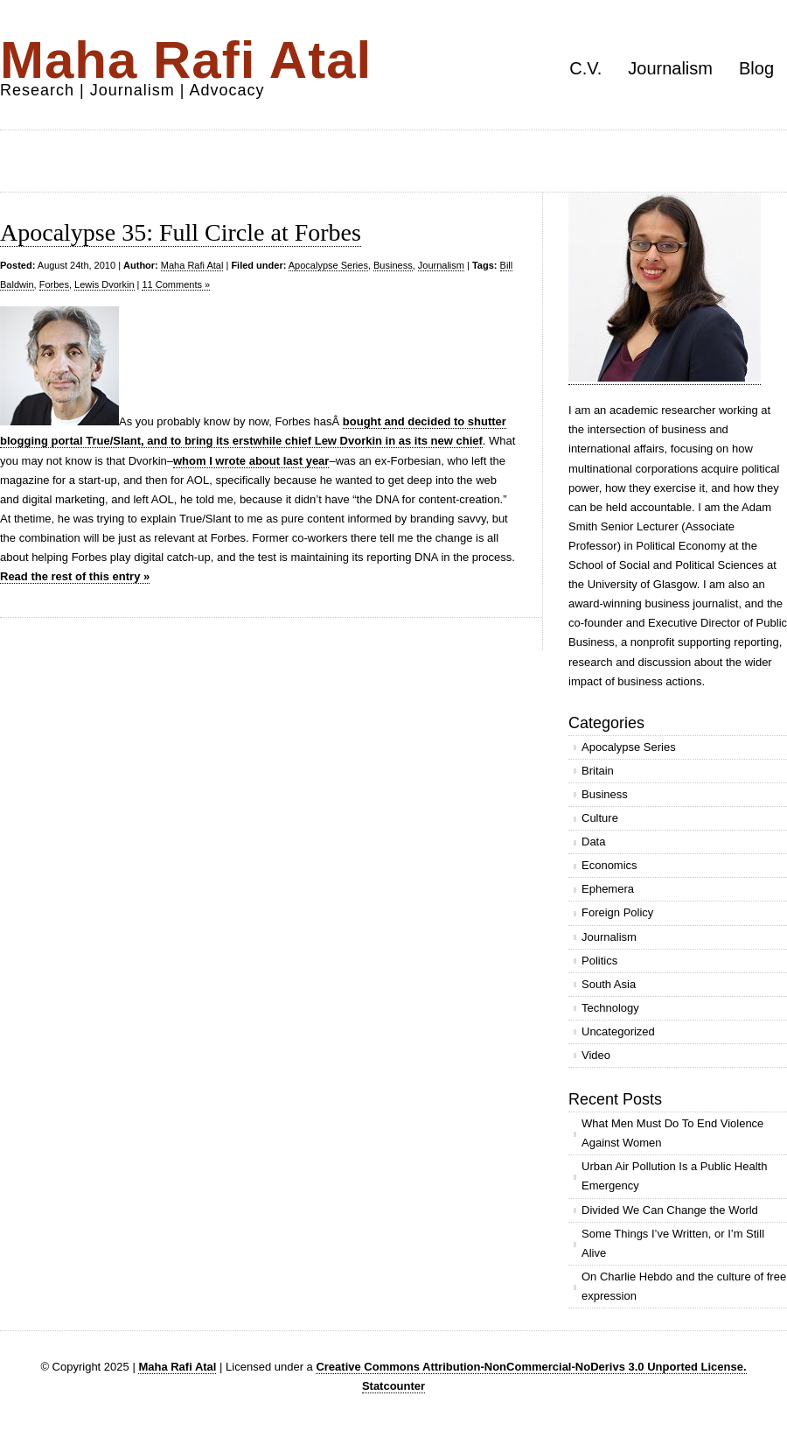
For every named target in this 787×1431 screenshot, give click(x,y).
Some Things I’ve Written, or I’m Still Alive (673, 1243)
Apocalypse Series (328, 265)
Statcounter (393, 1385)
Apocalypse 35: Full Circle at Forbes (180, 232)
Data (593, 841)
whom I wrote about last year (251, 460)
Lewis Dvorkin (104, 284)
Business (393, 265)
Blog (756, 68)
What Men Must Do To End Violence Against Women (672, 1133)
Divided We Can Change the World (670, 1210)
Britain (598, 770)
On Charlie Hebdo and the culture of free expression (684, 1286)
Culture (600, 817)
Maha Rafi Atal (186, 60)
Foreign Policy (617, 912)
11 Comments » (176, 284)
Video (596, 1055)
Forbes (54, 284)
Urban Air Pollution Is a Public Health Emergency (674, 1176)
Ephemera (608, 888)
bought (364, 421)
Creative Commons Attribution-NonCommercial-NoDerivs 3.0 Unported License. (531, 1366)
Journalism (670, 68)
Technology (610, 1007)
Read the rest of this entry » (75, 576)
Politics (599, 960)
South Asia (609, 984)
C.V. (585, 68)
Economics (609, 865)
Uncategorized (618, 1031)
